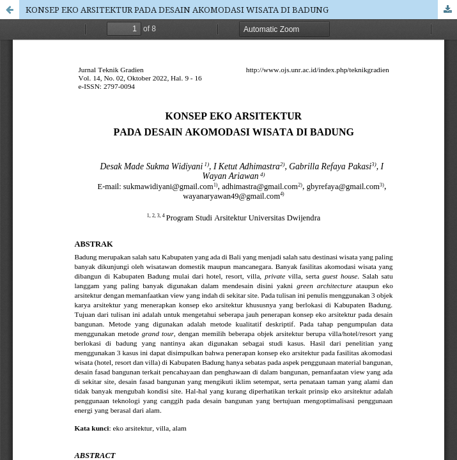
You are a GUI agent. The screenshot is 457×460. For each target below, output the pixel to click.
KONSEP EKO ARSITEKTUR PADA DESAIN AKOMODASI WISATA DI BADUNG (177, 9)
